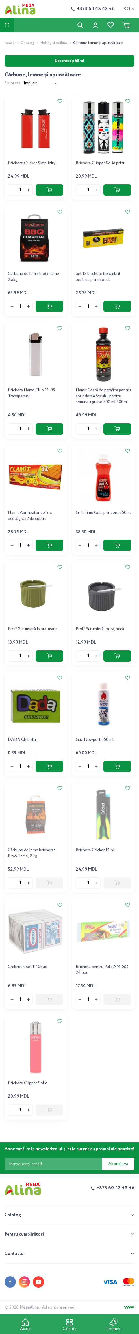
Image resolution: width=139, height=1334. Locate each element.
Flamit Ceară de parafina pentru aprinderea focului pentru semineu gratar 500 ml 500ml (103, 396)
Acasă (10, 43)
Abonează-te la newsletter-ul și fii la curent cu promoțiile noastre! (69, 1149)
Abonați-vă (118, 1164)
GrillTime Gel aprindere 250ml (103, 513)
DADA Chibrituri (23, 740)
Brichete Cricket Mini (95, 850)
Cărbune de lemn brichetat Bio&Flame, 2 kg (31, 853)
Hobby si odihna (53, 43)
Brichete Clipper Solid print (100, 163)
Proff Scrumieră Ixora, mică (100, 629)
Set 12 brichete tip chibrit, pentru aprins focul (98, 277)
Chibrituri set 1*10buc (27, 967)
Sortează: (13, 83)
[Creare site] (129, 1307)
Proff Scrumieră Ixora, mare (32, 629)
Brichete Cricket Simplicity (31, 163)
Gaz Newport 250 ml (95, 740)
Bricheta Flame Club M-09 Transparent (31, 393)
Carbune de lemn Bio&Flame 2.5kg (33, 277)
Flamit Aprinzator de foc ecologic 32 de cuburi (30, 516)
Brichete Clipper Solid (27, 1083)
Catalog (27, 43)
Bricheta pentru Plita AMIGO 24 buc (102, 970)
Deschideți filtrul (69, 61)
